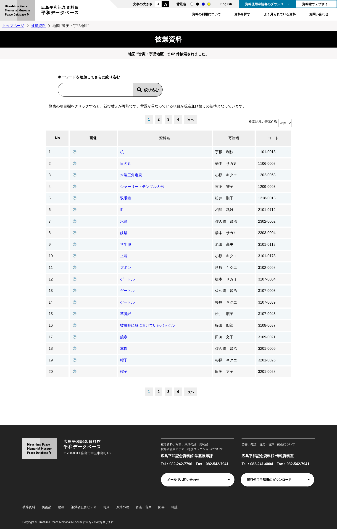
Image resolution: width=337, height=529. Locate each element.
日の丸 (125, 164)
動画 (61, 507)
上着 (123, 256)
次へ (190, 119)
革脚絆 (125, 314)
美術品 (46, 507)
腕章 (123, 337)
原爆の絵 (122, 507)
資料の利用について (206, 14)
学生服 (125, 244)
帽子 (123, 360)
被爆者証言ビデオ (84, 507)
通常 (191, 4)
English (226, 4)
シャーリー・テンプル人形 (142, 187)
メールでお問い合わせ (183, 479)
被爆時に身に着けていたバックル (147, 325)
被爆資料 (38, 26)
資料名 (164, 138)
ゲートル (127, 279)
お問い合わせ (318, 14)
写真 (106, 507)
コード (273, 138)
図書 (161, 507)
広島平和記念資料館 (60, 10)
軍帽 (123, 348)
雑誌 (174, 507)
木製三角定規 (131, 175)
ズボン (125, 268)
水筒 (123, 221)
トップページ (13, 26)
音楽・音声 (144, 507)
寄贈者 (233, 138)
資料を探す (242, 14)
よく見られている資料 (280, 14)
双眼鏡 (125, 198)
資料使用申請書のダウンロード (267, 4)
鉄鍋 (123, 233)
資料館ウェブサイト (316, 4)
